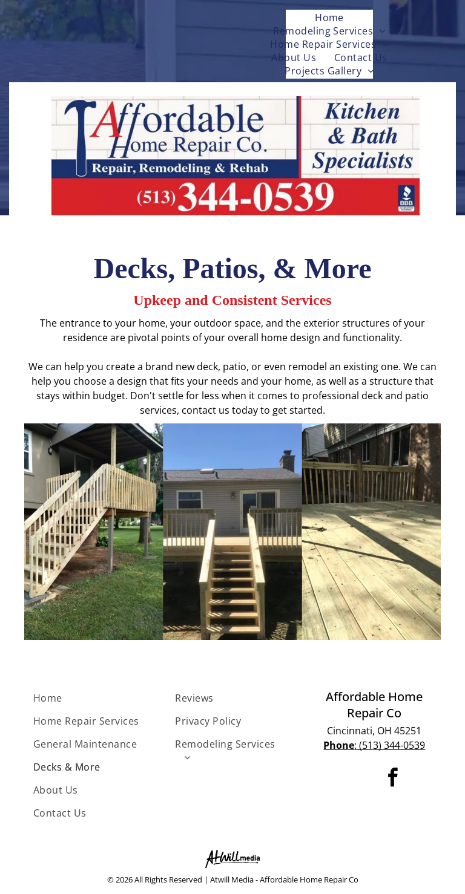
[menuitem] (329, 17)
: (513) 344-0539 (374, 745)
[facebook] (393, 779)
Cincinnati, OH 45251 (374, 730)
